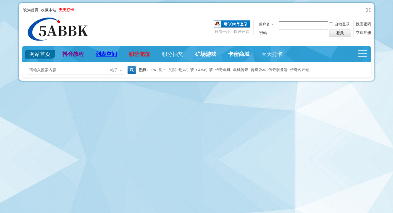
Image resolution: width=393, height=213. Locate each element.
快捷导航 (364, 54)
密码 (263, 32)
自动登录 (339, 24)
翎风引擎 (186, 69)
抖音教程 (73, 54)
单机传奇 (240, 69)
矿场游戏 (205, 54)
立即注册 (363, 32)
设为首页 (30, 10)
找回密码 (363, 24)
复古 (162, 69)
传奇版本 (258, 69)
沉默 (172, 69)
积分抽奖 (172, 54)
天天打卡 (272, 54)
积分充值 (139, 54)
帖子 (114, 70)
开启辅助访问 (362, 10)
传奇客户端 (299, 69)
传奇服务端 (278, 69)
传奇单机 (223, 69)
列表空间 (106, 54)
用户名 (264, 24)
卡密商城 (238, 54)
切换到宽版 (367, 10)
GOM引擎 (204, 69)
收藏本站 (48, 10)
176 (153, 69)
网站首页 (40, 54)
